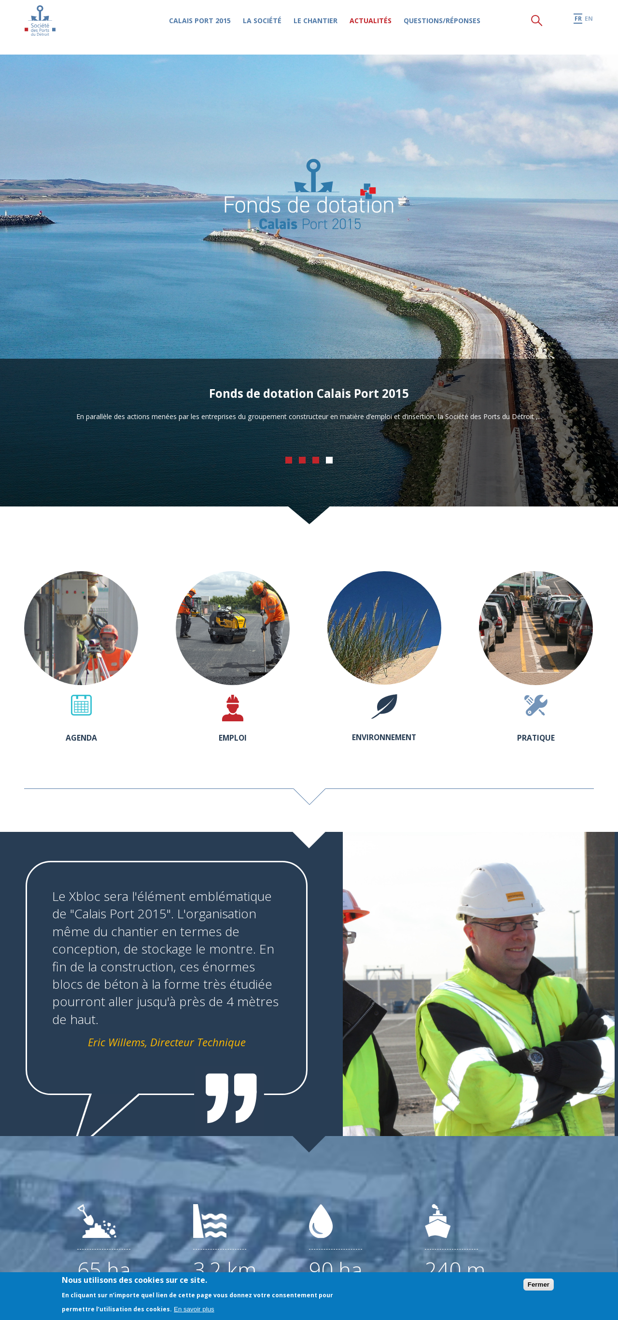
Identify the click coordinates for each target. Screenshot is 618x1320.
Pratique (536, 737)
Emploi (233, 737)
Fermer (538, 1284)
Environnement (384, 736)
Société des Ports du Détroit (44, 26)
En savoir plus (194, 1309)
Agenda (81, 737)
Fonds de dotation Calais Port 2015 (309, 391)
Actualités (381, 26)
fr (577, 25)
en (589, 25)
